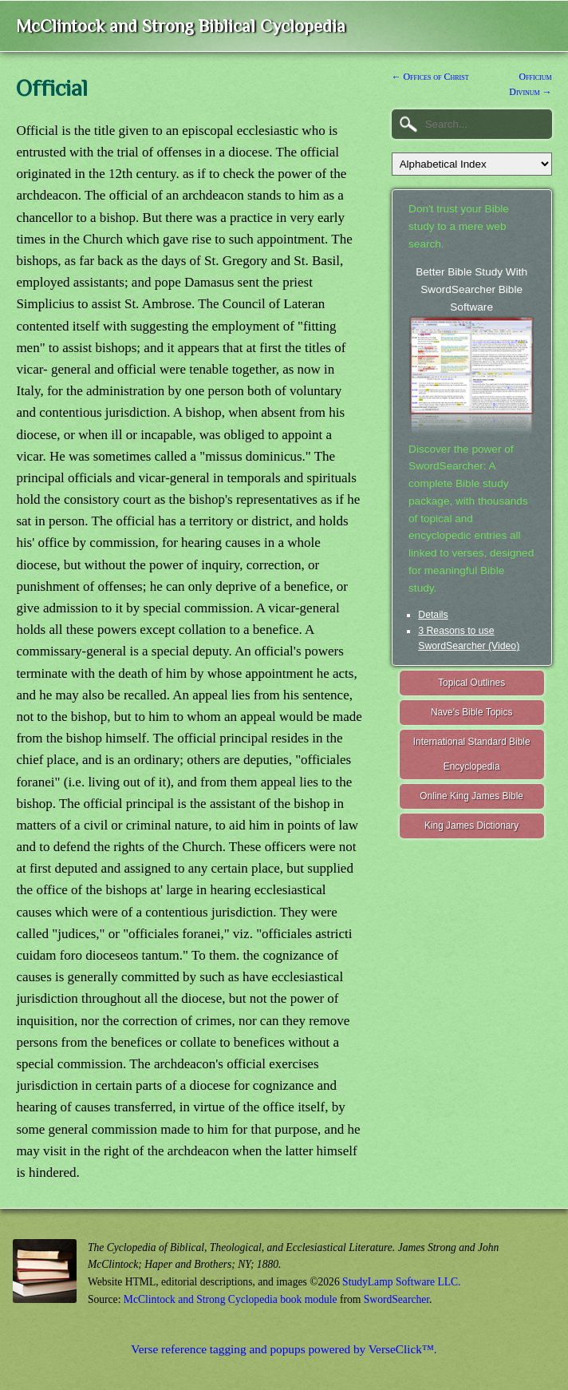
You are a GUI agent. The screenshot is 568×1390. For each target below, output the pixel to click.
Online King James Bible (471, 796)
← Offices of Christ (430, 76)
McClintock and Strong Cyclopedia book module (230, 1299)
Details (433, 614)
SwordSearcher (396, 1299)
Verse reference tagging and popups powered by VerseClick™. (283, 1349)
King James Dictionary (471, 825)
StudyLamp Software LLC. (401, 1282)
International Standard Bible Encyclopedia (472, 754)
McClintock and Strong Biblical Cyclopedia (180, 26)
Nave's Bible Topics (472, 712)
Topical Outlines (471, 682)
